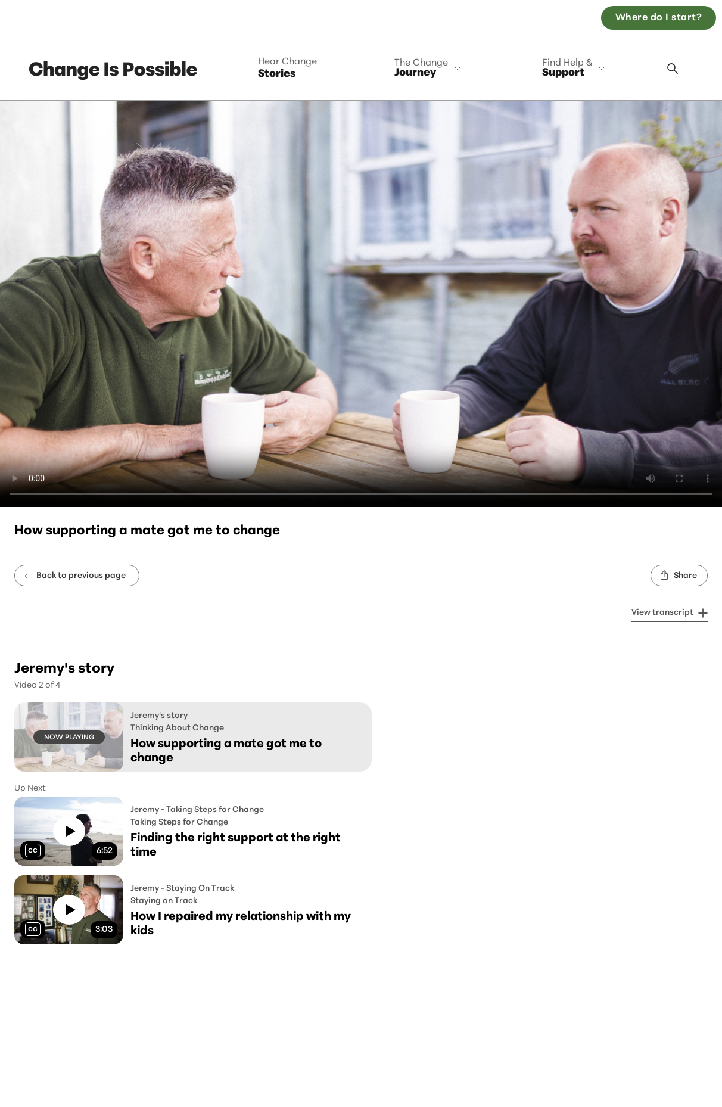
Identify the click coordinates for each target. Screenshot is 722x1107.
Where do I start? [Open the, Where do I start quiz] (658, 18)
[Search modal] (672, 68)
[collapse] (429, 68)
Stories (287, 68)
